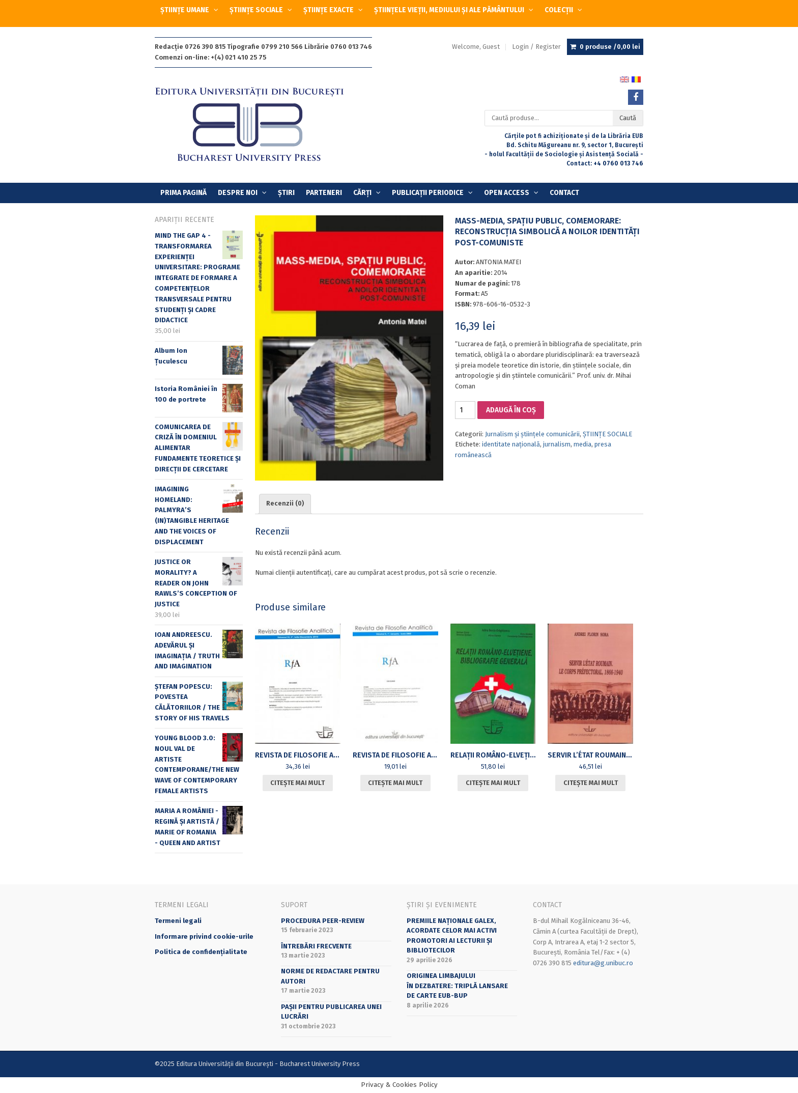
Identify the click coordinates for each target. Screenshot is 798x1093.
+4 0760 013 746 (618, 163)
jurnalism (557, 444)
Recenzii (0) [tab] (285, 503)
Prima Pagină (183, 192)
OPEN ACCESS (506, 192)
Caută (627, 118)
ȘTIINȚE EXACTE (328, 10)
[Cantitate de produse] (465, 410)
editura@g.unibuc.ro (603, 963)
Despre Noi (238, 192)
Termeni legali (178, 920)
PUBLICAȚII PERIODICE (428, 192)
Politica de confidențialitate (201, 952)
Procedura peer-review (322, 920)
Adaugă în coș (511, 410)
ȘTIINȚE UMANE (184, 10)
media (582, 444)
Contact (564, 192)
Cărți (362, 192)
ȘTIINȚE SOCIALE (256, 10)
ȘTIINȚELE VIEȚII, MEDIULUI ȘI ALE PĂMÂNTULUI (449, 10)
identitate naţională (511, 444)
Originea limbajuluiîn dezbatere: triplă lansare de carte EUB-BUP (457, 985)
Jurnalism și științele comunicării (532, 434)
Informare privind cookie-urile (204, 936)
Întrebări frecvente (316, 946)
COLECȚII (559, 10)
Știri (286, 192)
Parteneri (324, 192)
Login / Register (536, 46)
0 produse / (610, 47)
